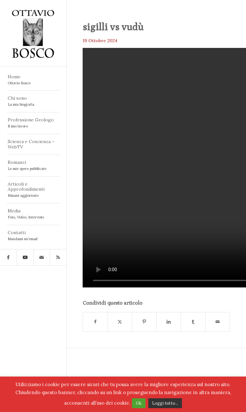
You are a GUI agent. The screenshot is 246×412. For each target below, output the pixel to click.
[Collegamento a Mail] (41, 257)
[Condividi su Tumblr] (193, 321)
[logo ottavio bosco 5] (33, 33)
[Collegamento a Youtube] (25, 257)
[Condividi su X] (120, 321)
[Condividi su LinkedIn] (169, 321)
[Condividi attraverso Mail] (218, 321)
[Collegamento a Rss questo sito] (58, 257)
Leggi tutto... (165, 403)
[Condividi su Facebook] (95, 321)
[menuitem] (33, 80)
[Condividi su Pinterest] (144, 321)
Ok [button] (139, 403)
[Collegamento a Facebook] (8, 257)
